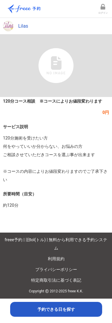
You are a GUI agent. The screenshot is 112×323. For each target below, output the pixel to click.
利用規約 (56, 258)
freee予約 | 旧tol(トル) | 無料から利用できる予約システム (56, 243)
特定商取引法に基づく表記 (56, 280)
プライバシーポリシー (56, 269)
